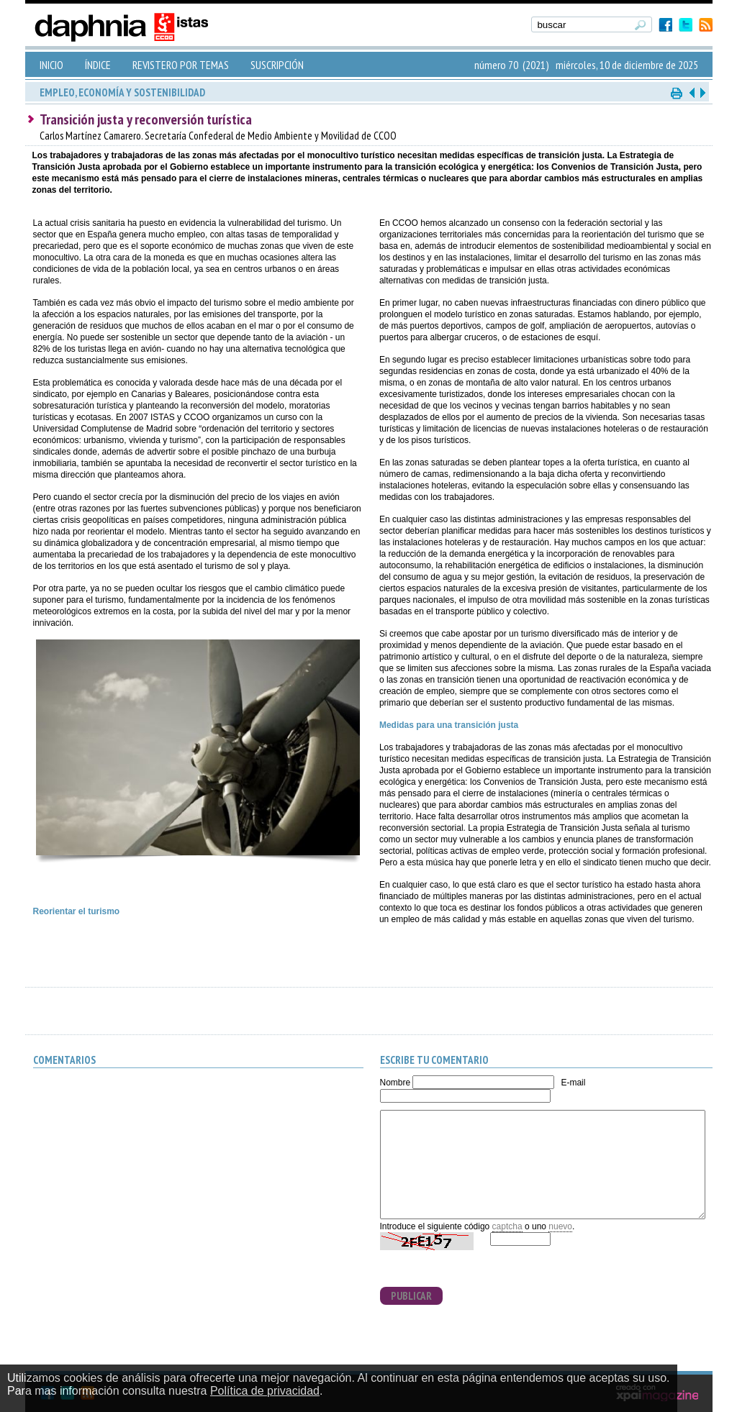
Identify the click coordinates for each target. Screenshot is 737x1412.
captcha (507, 1226)
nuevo (560, 1226)
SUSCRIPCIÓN (277, 65)
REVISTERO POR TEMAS (180, 65)
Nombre (395, 1083)
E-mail (573, 1083)
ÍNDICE (98, 65)
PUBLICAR (411, 1296)
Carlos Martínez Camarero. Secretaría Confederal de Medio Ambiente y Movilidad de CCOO (218, 135)
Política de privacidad (265, 1391)
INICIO (51, 65)
